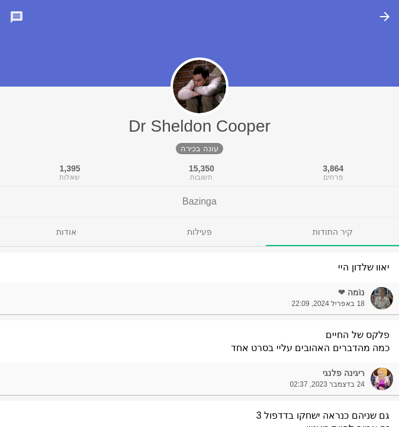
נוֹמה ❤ (351, 292)
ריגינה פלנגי (344, 373)
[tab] (332, 232)
